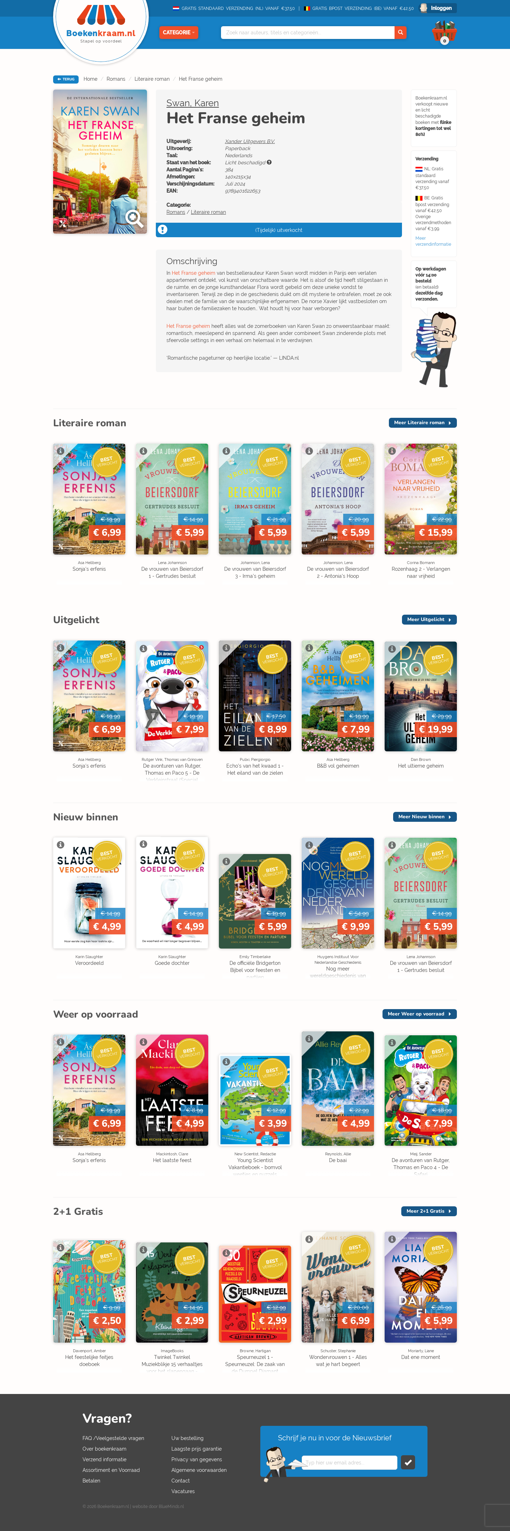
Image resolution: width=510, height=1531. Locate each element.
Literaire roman (152, 79)
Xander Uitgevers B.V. (250, 141)
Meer (419, 422)
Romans (116, 79)
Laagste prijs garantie (196, 1449)
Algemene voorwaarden (199, 1470)
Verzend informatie (104, 1459)
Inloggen (441, 8)
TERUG (65, 79)
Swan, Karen (192, 103)
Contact (180, 1481)
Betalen (91, 1481)
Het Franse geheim (200, 79)
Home (90, 79)
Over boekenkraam (104, 1449)
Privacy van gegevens (196, 1459)
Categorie (179, 32)
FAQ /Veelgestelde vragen (113, 1438)
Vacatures (183, 1491)
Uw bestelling (187, 1438)
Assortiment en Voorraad (111, 1470)
